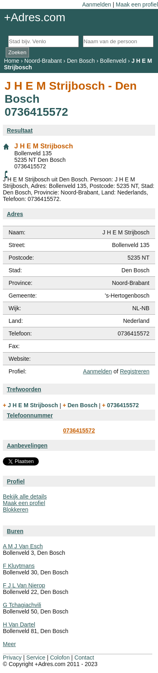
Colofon (59, 657)
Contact (84, 657)
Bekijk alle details (25, 496)
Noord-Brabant (43, 60)
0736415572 (79, 430)
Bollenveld (113, 60)
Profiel (16, 481)
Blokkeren (15, 509)
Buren (15, 531)
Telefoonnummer (30, 415)
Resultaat (20, 130)
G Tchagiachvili (22, 605)
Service (35, 657)
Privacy (12, 657)
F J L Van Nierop (24, 585)
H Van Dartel (19, 624)
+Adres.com (34, 17)
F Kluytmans (19, 566)
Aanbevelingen (27, 445)
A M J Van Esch (23, 546)
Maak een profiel (137, 4)
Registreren (134, 371)
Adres (15, 214)
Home (11, 60)
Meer (9, 644)
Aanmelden (96, 4)
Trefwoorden (24, 389)
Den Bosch (81, 60)
